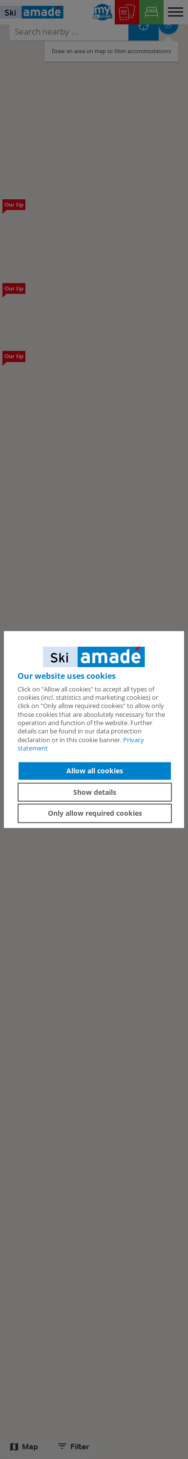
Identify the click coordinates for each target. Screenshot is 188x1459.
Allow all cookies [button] (94, 770)
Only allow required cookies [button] (95, 813)
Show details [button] (94, 792)
